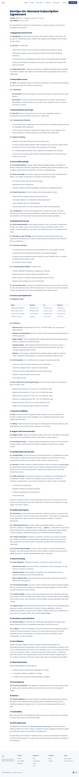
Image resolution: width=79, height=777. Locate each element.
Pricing (32, 2)
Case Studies (36, 761)
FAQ (34, 766)
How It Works (39, 2)
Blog (34, 758)
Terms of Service (36, 726)
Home (25, 2)
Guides (34, 763)
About (64, 2)
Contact (50, 761)
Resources (56, 2)
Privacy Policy (64, 464)
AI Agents (48, 2)
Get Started (73, 2)
